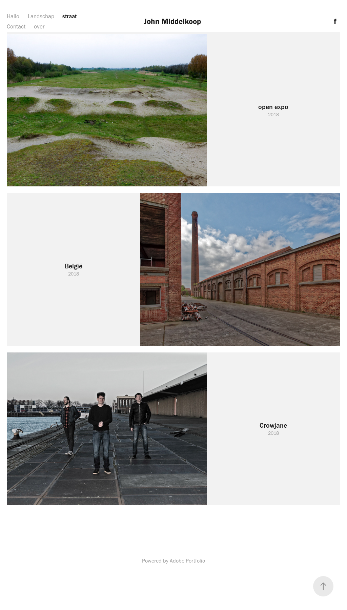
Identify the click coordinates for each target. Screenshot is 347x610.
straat (69, 16)
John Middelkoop (173, 21)
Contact (16, 26)
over (39, 26)
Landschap (41, 16)
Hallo (13, 16)
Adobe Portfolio (187, 560)
